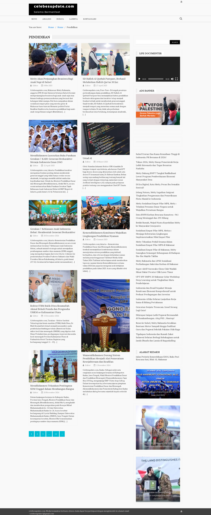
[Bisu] (172, 79)
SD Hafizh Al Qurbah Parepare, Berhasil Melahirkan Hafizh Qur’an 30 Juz (104, 80)
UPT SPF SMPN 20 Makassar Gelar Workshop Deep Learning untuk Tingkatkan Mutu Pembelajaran (158, 280)
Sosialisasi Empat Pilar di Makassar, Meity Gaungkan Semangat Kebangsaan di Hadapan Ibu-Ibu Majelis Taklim (158, 253)
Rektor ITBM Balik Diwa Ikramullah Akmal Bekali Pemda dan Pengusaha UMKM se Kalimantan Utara (50, 332)
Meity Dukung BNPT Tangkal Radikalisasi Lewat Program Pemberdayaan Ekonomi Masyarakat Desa (156, 176)
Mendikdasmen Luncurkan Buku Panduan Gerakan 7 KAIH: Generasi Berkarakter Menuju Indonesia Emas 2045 (53, 182)
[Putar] (139, 79)
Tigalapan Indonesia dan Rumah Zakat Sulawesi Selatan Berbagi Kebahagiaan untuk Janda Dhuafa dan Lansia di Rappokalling (157, 337)
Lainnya (73, 19)
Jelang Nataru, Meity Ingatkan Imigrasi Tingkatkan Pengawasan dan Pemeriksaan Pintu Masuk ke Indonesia (156, 195)
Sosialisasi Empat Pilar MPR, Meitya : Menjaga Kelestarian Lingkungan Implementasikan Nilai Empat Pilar (154, 234)
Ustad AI (87, 181)
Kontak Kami (89, 19)
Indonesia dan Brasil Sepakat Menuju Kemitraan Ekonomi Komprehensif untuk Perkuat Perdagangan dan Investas (156, 291)
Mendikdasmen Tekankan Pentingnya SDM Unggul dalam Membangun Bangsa (52, 411)
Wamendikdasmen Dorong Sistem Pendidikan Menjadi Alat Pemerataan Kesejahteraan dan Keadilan (103, 382)
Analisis (46, 19)
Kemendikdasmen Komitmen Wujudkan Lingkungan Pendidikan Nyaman (104, 258)
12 (56, 433)
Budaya (60, 19)
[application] (158, 69)
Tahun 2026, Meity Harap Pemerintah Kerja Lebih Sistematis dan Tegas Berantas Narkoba (157, 165)
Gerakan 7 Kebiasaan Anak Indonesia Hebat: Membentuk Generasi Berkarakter (52, 254)
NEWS (34, 19)
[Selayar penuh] (176, 79)
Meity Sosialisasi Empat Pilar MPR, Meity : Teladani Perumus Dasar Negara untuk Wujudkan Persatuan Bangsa (156, 206)
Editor (35, 85)
